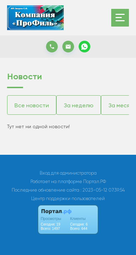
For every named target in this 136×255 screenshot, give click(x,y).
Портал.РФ (94, 181)
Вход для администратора (68, 173)
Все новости (32, 105)
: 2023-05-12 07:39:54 (102, 190)
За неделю (79, 105)
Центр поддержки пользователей (68, 198)
